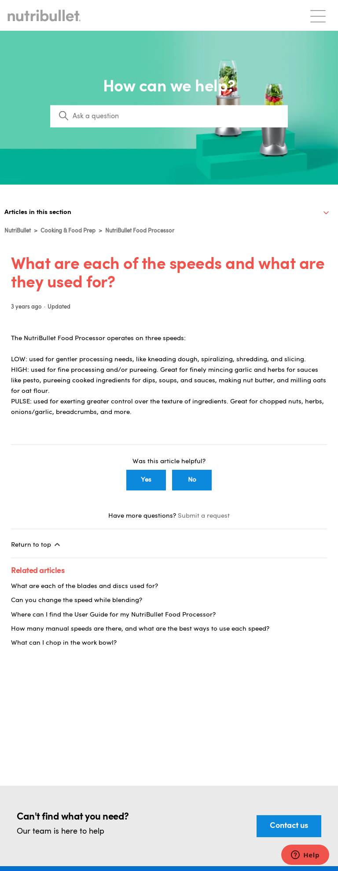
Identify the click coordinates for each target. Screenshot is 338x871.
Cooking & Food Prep (68, 231)
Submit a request (204, 516)
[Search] (169, 116)
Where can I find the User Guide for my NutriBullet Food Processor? (113, 615)
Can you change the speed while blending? (76, 600)
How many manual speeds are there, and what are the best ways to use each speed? (140, 629)
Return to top (36, 544)
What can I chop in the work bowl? (64, 643)
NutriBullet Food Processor (139, 231)
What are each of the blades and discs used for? (84, 586)
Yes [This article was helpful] (146, 480)
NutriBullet (17, 231)
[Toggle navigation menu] (318, 15)
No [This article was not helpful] (192, 480)
